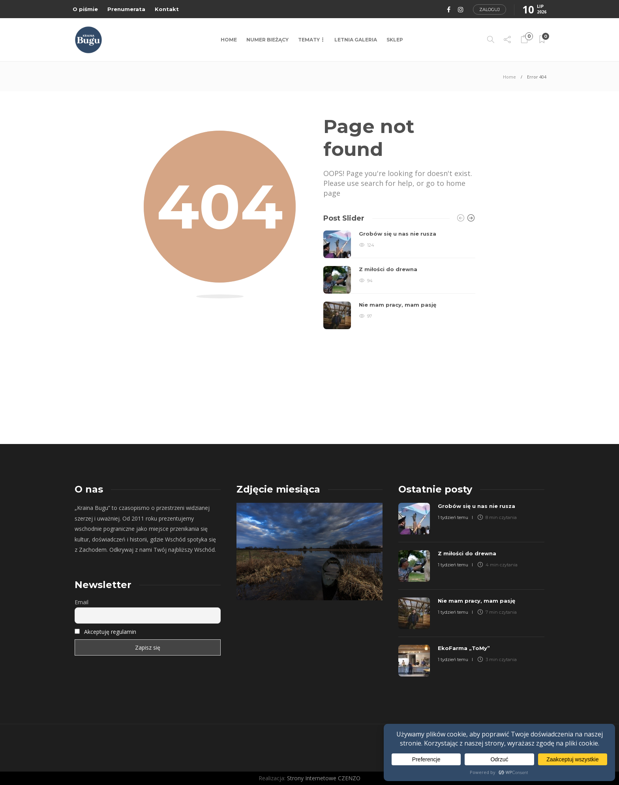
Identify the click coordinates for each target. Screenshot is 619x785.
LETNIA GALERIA (355, 40)
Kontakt (167, 9)
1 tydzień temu (453, 517)
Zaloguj (489, 9)
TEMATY (309, 40)
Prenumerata (126, 9)
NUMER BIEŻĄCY (267, 40)
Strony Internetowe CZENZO (323, 778)
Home (229, 40)
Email (81, 602)
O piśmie (85, 9)
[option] (399, 279)
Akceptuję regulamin (110, 631)
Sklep (394, 40)
